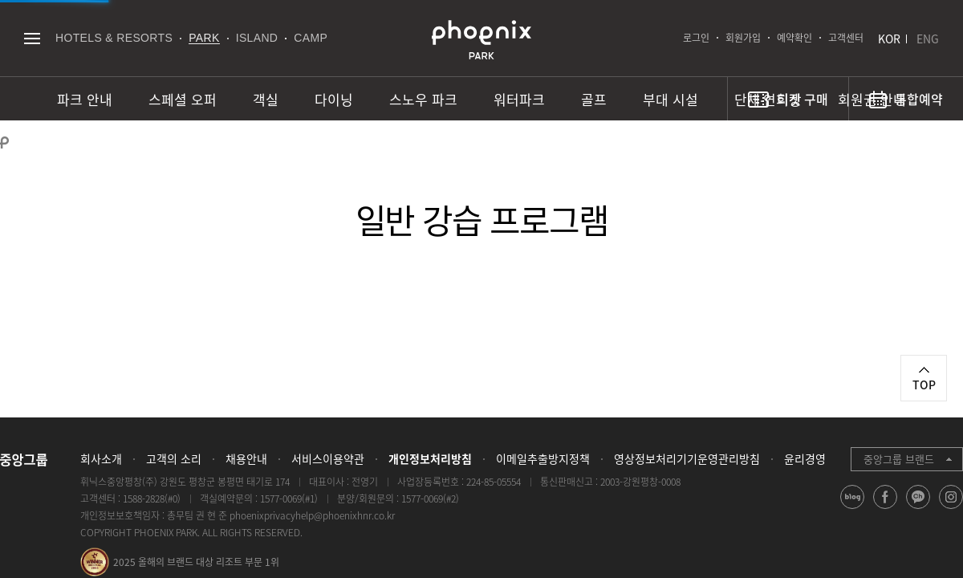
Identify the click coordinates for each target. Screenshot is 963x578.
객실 (265, 99)
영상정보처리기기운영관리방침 (687, 458)
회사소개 (101, 458)
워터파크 (519, 99)
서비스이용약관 (327, 458)
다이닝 (334, 99)
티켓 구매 (802, 98)
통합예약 (919, 98)
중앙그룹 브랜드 (898, 458)
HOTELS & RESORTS (114, 37)
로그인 (696, 38)
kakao (918, 508)
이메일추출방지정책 (543, 458)
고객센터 (845, 38)
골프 (594, 99)
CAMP (310, 37)
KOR (889, 39)
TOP (924, 385)
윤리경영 (805, 458)
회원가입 (743, 38)
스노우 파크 (423, 99)
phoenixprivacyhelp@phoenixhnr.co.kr (312, 515)
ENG (927, 39)
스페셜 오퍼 (182, 99)
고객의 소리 (173, 458)
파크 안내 (84, 99)
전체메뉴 (32, 38)
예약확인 (794, 38)
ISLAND (257, 37)
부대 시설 (670, 99)
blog (852, 508)
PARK (204, 37)
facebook (885, 508)
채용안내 (246, 458)
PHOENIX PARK (481, 40)
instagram (951, 508)
